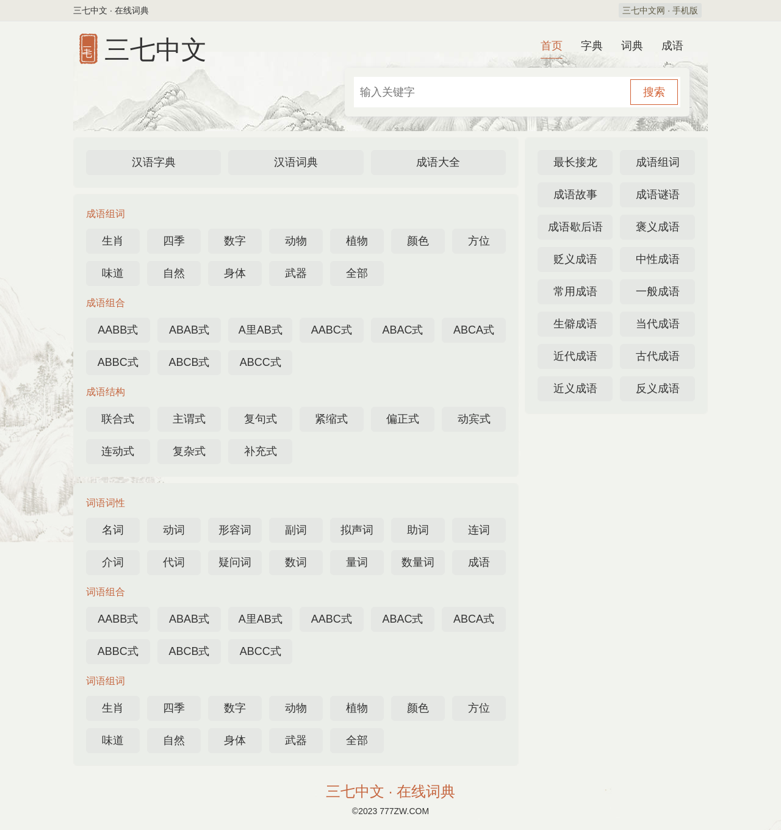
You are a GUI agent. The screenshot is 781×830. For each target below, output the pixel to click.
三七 (87, 40)
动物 (296, 241)
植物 (357, 241)
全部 (357, 273)
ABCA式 (473, 330)
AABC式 (331, 330)
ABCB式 (188, 362)
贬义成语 (575, 259)
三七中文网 (643, 10)
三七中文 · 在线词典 (390, 791)
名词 (113, 530)
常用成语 (575, 291)
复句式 (260, 419)
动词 (174, 530)
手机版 (685, 10)
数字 (235, 241)
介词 (113, 562)
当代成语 (658, 324)
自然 (174, 273)
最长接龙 (575, 162)
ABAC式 (402, 330)
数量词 (417, 562)
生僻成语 (575, 324)
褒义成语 (658, 227)
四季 (174, 241)
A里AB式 (261, 330)
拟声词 (356, 530)
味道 (113, 273)
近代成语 (575, 356)
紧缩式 (331, 419)
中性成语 (658, 259)
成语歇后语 (575, 227)
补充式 (260, 451)
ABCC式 (260, 362)
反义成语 (658, 388)
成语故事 (575, 194)
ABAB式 (189, 330)
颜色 (418, 241)
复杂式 (189, 451)
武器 (296, 273)
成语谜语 (658, 194)
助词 (418, 530)
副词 (296, 530)
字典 (592, 46)
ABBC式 (118, 362)
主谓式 (189, 419)
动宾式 (474, 419)
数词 (296, 562)
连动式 (117, 451)
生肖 (113, 241)
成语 (672, 46)
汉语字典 (154, 162)
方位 (479, 241)
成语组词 (658, 162)
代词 (174, 562)
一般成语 (658, 291)
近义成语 (575, 388)
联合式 (117, 419)
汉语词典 (296, 162)
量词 (357, 562)
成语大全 (438, 162)
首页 (552, 46)
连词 (479, 530)
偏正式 (402, 419)
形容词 (234, 530)
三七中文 (155, 49)
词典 (632, 46)
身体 (235, 273)
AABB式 (118, 330)
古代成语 (658, 356)
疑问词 (234, 562)
